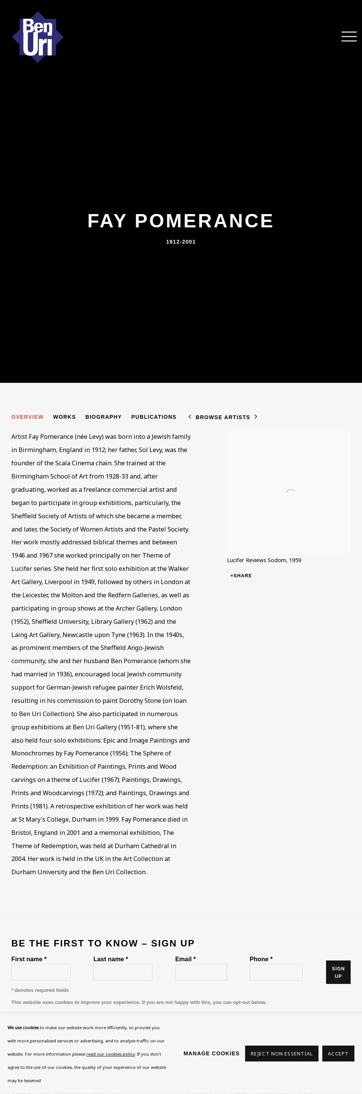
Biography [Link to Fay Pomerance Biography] (103, 417)
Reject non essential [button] (282, 1053)
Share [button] (243, 575)
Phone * (261, 959)
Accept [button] (338, 1053)
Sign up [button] (338, 972)
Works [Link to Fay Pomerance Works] (64, 417)
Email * (185, 959)
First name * (29, 959)
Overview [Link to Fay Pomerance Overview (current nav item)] (27, 417)
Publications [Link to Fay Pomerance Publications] (154, 417)
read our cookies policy (110, 1054)
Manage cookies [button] (211, 1053)
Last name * (110, 959)
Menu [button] (345, 37)
